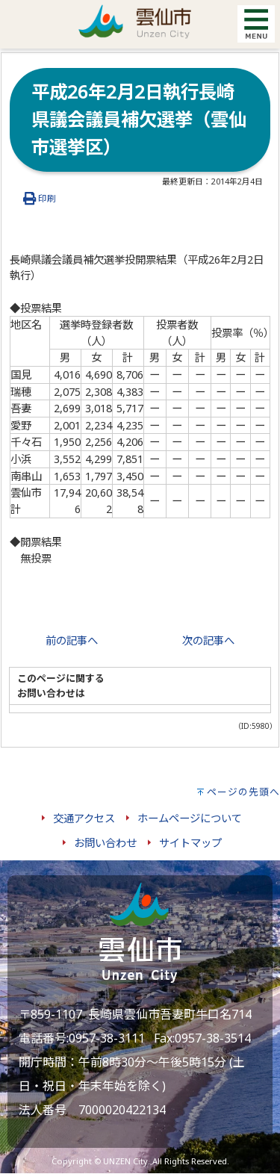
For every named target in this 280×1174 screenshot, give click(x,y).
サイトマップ (190, 843)
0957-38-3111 (107, 1038)
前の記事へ (72, 640)
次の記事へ (208, 640)
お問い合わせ (105, 843)
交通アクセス (84, 818)
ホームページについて (189, 818)
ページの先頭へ (243, 791)
